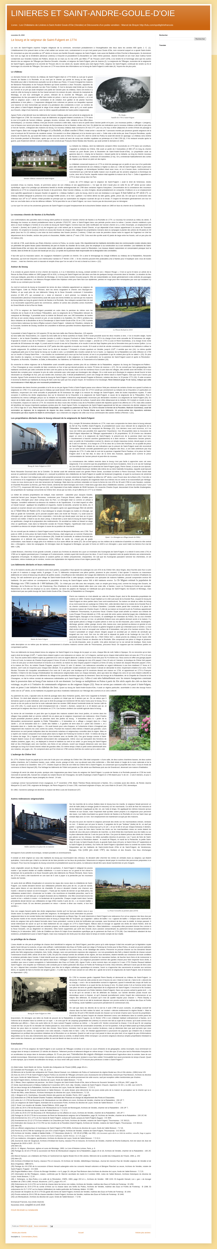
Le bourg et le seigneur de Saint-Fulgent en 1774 (44, 40)
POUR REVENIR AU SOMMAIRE (24, 1210)
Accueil (81, 1233)
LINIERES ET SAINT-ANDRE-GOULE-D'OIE (93, 13)
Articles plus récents (19, 1233)
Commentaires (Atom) (29, 1237)
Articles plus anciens (142, 1233)
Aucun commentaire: (41, 1226)
